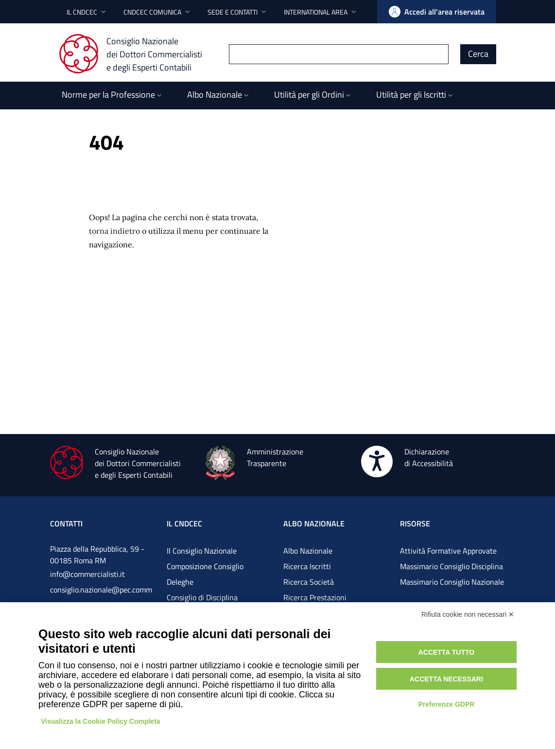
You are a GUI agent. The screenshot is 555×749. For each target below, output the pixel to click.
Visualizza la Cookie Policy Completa (100, 721)
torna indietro (114, 231)
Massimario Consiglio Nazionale (452, 582)
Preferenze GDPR (446, 704)
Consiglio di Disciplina (202, 597)
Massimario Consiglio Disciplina (451, 566)
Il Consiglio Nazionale (202, 551)
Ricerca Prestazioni (315, 597)
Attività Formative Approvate (448, 551)
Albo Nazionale (307, 551)
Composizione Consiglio (205, 566)
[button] (87, 12)
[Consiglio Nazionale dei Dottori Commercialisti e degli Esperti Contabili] (136, 54)
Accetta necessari (446, 679)
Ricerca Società (308, 582)
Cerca (478, 53)
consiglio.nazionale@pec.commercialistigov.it (101, 597)
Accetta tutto (446, 652)
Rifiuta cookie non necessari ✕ (467, 614)
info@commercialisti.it (87, 574)
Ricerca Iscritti (307, 566)
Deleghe (180, 582)
